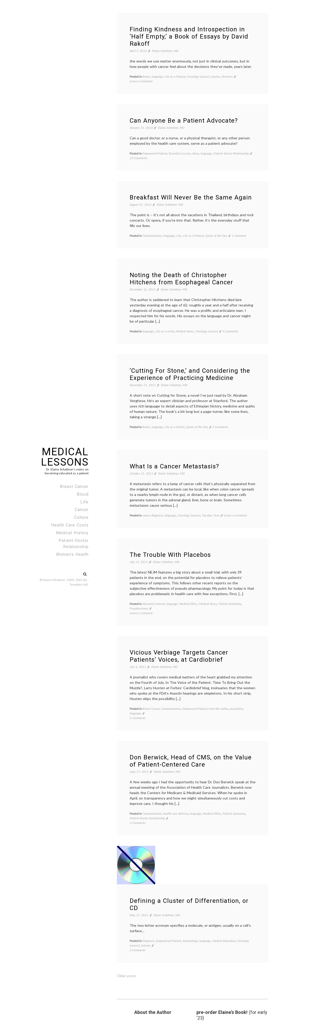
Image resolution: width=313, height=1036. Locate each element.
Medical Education (223, 941)
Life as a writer (164, 331)
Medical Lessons (65, 457)
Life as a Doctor (174, 427)
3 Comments (230, 331)
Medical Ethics (188, 604)
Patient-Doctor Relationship (74, 543)
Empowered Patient (154, 153)
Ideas (195, 153)
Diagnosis (148, 941)
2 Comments (220, 427)
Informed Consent (153, 604)
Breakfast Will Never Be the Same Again (191, 197)
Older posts (126, 976)
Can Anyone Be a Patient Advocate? (184, 120)
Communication (152, 236)
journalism (236, 709)
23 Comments (138, 158)
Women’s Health (72, 554)
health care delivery (175, 813)
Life (84, 501)
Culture (81, 517)
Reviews (227, 76)
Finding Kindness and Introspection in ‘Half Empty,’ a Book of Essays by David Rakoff (189, 36)
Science (145, 945)
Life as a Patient (175, 76)
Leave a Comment (141, 81)
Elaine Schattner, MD (165, 51)
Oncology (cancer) (198, 76)
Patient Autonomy (230, 604)
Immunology (190, 941)
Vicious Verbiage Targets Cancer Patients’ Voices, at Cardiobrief (179, 656)
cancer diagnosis (152, 515)
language (157, 76)
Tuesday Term (211, 515)
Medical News (185, 331)
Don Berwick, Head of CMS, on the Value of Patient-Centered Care (191, 761)
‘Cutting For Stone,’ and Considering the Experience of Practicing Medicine (190, 374)
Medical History (72, 532)
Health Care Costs (70, 525)
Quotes (215, 76)
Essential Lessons (180, 153)
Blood (83, 494)
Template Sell (78, 584)
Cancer (82, 509)
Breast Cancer (74, 486)
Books (146, 76)
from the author (218, 709)
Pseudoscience (139, 608)
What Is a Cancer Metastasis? (174, 466)
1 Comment (239, 236)
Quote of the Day (216, 236)
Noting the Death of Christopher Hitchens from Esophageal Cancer (181, 278)
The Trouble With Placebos (170, 554)
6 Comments (138, 718)
